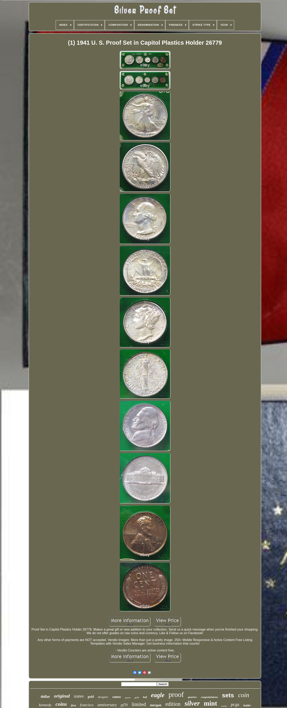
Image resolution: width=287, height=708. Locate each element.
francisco (87, 705)
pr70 (137, 697)
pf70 (124, 705)
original (62, 696)
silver (192, 703)
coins (61, 704)
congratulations (209, 697)
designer (103, 697)
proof (176, 695)
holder (247, 705)
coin (243, 695)
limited (139, 704)
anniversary (107, 705)
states (79, 696)
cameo (116, 697)
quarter (128, 698)
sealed (224, 706)
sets (228, 695)
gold (91, 697)
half (145, 697)
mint (210, 703)
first (73, 705)
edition (173, 704)
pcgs (235, 704)
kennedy (45, 705)
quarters (192, 697)
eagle (157, 695)
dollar (45, 697)
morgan (155, 705)
